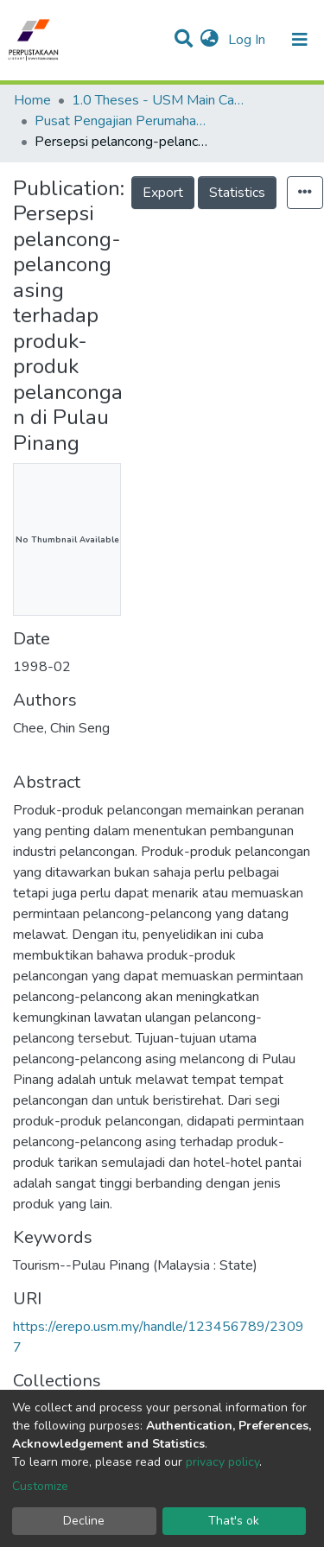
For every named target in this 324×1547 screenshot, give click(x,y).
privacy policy (222, 1462)
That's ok (233, 1520)
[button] (209, 39)
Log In (248, 39)
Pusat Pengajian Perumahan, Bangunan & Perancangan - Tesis (121, 120)
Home (32, 100)
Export (163, 192)
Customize (40, 1486)
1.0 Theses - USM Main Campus (158, 100)
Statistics (237, 192)
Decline (84, 1520)
